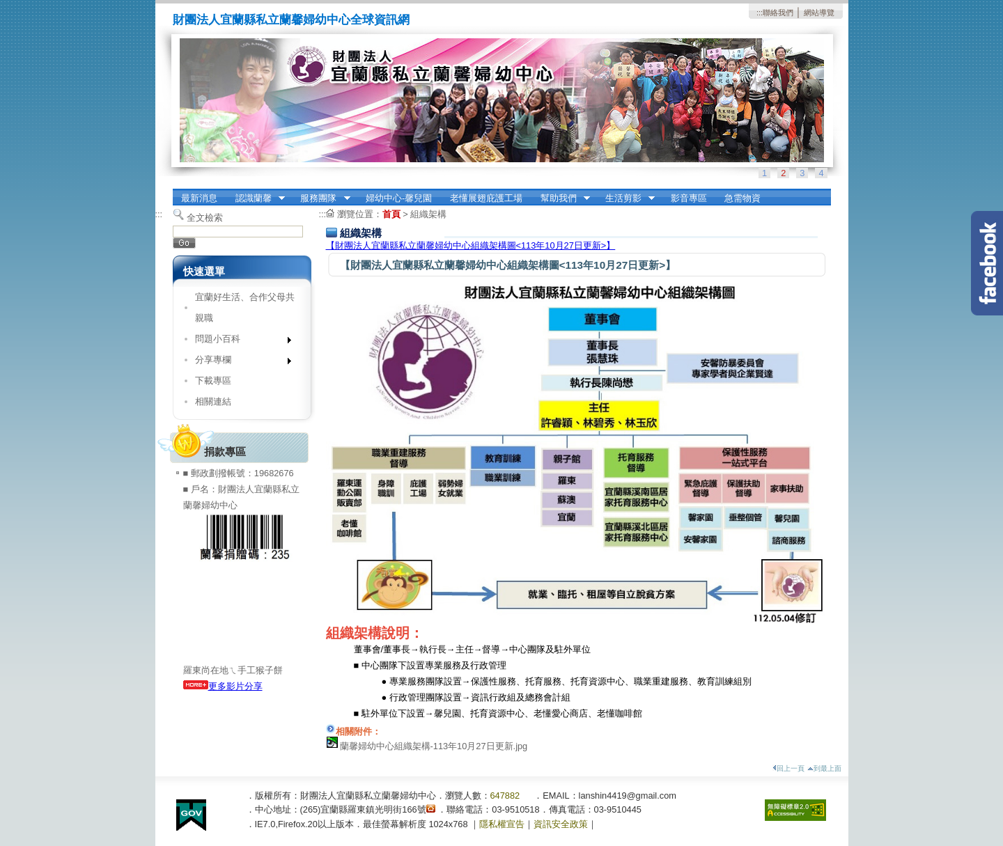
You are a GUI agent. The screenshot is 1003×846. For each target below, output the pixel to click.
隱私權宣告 (501, 824)
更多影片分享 (223, 686)
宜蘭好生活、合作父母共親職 (245, 307)
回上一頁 (788, 768)
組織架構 (428, 214)
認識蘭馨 (255, 198)
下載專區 (213, 380)
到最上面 (824, 768)
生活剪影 (625, 198)
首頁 (391, 214)
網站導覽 (819, 12)
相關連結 (213, 401)
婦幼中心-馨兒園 (399, 198)
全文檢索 (205, 217)
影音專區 (689, 198)
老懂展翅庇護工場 (486, 198)
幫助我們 (560, 198)
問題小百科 (239, 342)
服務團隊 (321, 198)
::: (759, 12)
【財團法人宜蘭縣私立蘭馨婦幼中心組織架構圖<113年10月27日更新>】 (471, 245)
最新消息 (199, 198)
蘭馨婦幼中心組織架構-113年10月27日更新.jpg (434, 746)
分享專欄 (239, 362)
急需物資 (742, 198)
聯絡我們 (778, 12)
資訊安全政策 (561, 824)
